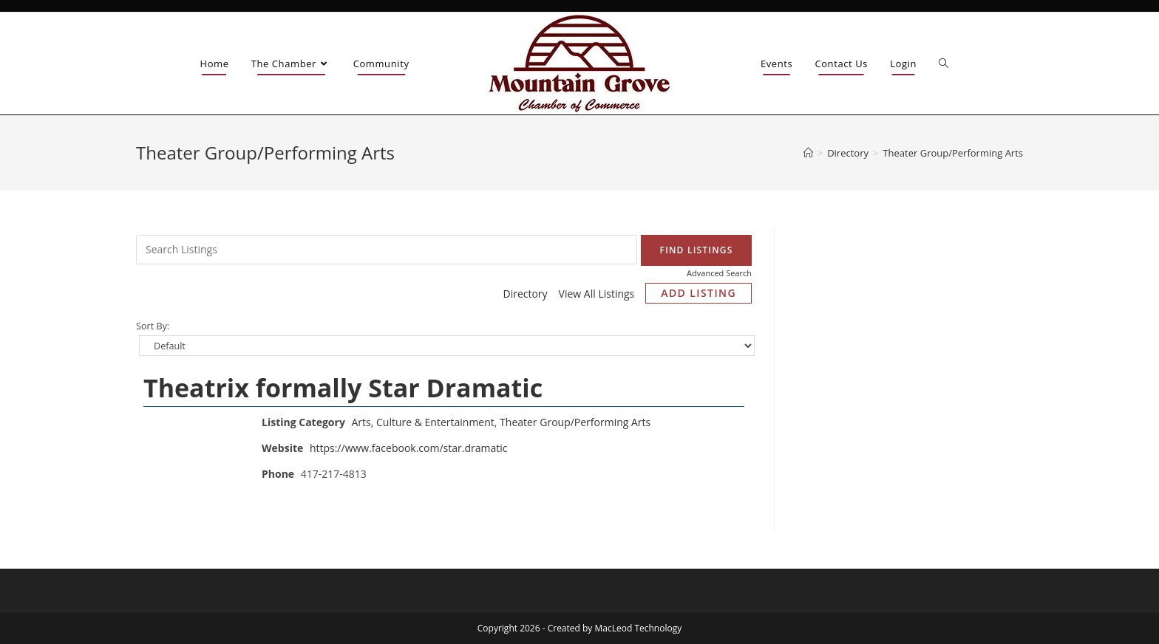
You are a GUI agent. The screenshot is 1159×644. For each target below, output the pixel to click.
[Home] (808, 153)
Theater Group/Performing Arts (575, 422)
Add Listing (698, 293)
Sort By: (152, 326)
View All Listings (597, 294)
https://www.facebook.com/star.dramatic (409, 448)
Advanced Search (719, 272)
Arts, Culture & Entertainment (423, 422)
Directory (525, 294)
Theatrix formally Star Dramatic (343, 388)
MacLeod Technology (638, 628)
